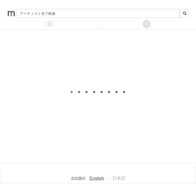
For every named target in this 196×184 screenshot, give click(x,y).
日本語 (118, 178)
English (97, 178)
